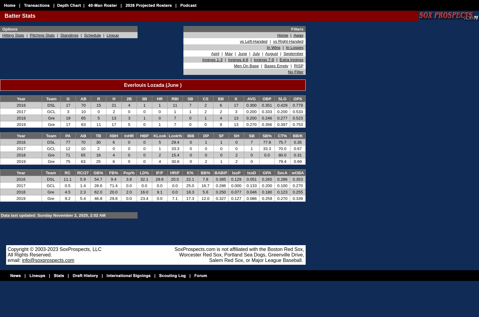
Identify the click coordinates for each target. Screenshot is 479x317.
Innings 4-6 (238, 59)
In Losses (295, 47)
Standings (69, 35)
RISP (299, 66)
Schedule (92, 35)
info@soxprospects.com (48, 260)
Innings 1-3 (212, 59)
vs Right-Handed (288, 41)
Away (298, 35)
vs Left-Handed (253, 41)
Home (282, 35)
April (215, 53)
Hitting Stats (13, 35)
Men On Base (246, 66)
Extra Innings (292, 59)
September (293, 53)
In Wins (273, 47)
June (242, 53)
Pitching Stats (42, 35)
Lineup (113, 35)
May (229, 53)
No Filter (295, 72)
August (271, 53)
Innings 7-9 (264, 59)
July (256, 53)
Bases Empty (276, 66)
